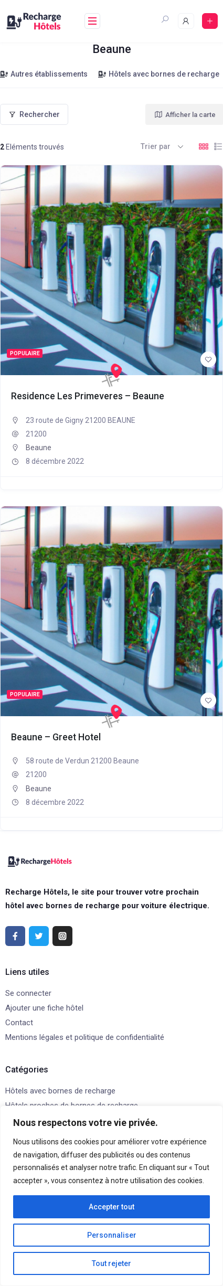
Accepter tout (111, 1207)
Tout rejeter (111, 1263)
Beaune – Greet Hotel (56, 737)
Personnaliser (111, 1235)
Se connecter (28, 993)
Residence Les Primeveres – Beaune (87, 396)
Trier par (156, 146)
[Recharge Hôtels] (112, 375)
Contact (19, 1022)
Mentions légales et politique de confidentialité (84, 1037)
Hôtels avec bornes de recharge (158, 74)
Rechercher (34, 114)
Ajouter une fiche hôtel (44, 1008)
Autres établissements (44, 74)
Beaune (38, 447)
